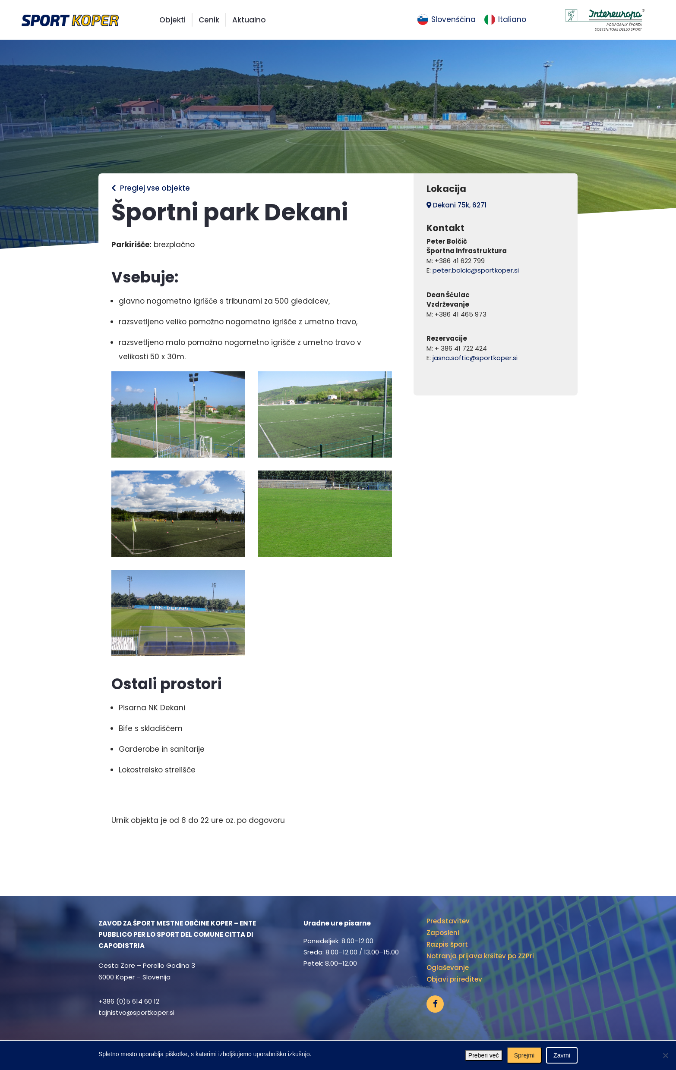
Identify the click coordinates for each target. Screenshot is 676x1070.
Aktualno (249, 20)
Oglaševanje (447, 967)
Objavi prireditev (454, 979)
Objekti (172, 20)
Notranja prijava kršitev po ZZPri (480, 955)
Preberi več (483, 1055)
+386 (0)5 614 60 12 (128, 1001)
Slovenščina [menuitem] (453, 19)
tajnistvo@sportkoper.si (136, 1012)
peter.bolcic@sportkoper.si (476, 270)
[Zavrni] (665, 1055)
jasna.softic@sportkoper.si (475, 357)
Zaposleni (442, 932)
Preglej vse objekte (150, 188)
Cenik (209, 20)
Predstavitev (448, 921)
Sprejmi (524, 1055)
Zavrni (561, 1055)
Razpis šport (447, 944)
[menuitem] (446, 20)
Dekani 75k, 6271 (456, 205)
